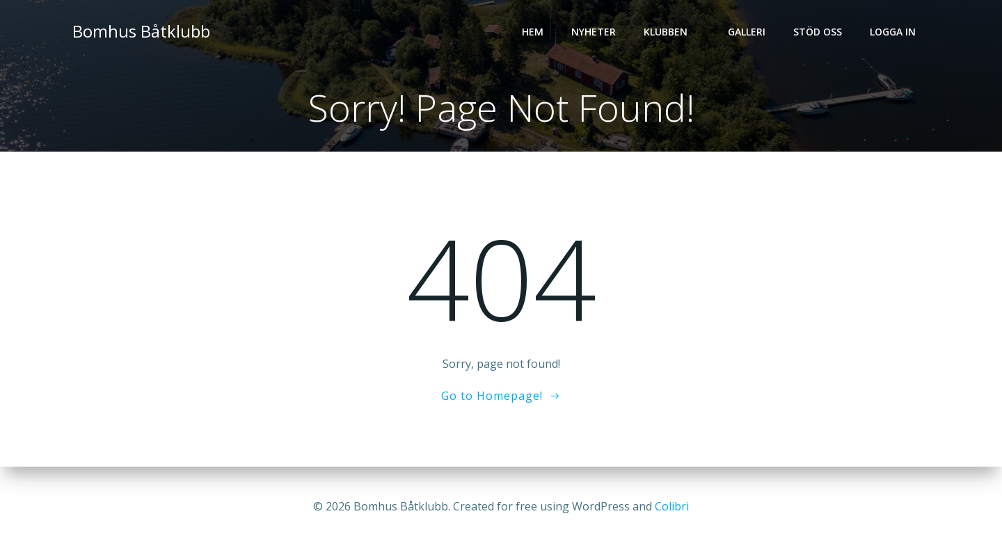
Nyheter (593, 31)
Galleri (746, 31)
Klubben (672, 31)
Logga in (893, 31)
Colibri (672, 506)
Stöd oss (817, 31)
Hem (532, 31)
